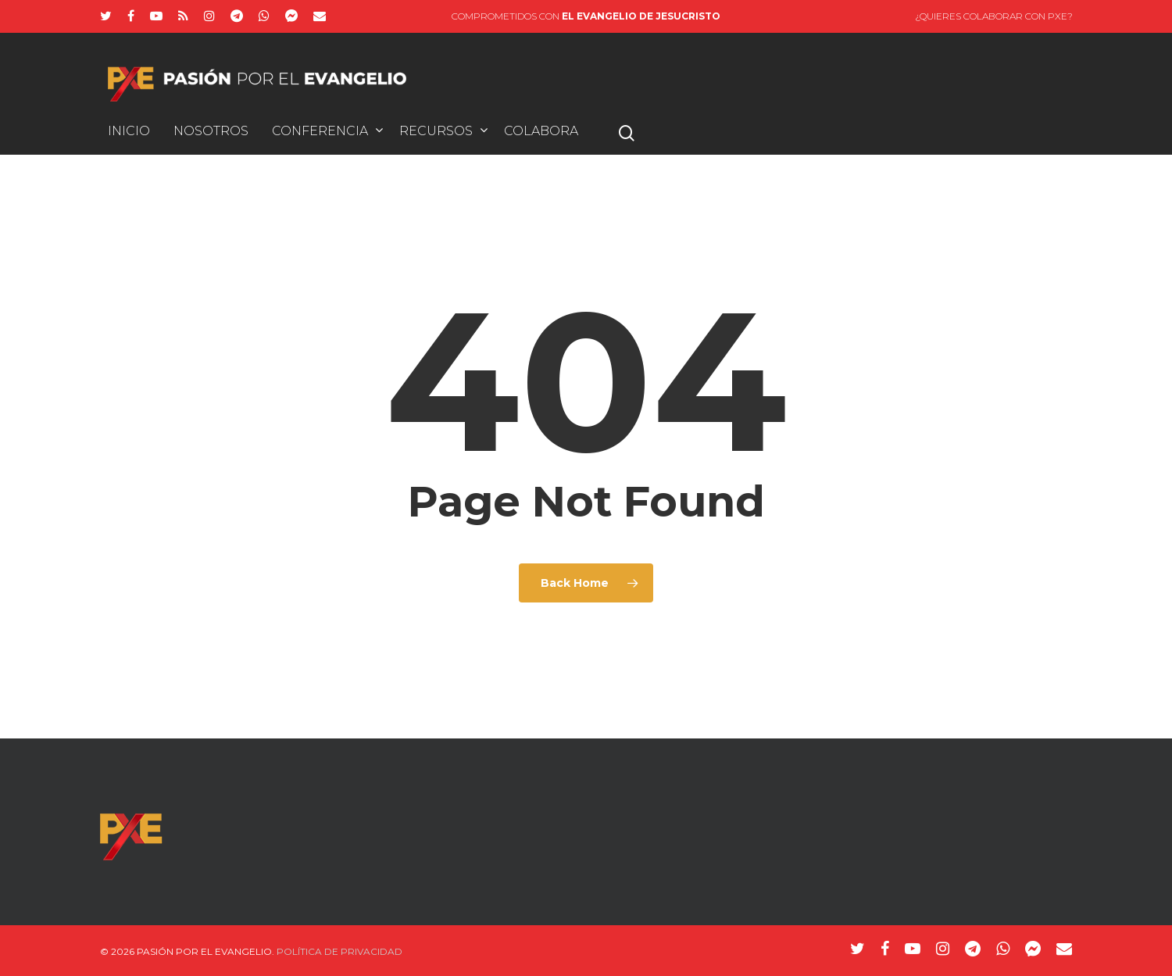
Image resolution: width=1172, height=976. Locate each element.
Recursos (443, 131)
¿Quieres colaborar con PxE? (994, 16)
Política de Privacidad (339, 951)
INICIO (129, 131)
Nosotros (210, 131)
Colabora (541, 131)
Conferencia (327, 131)
